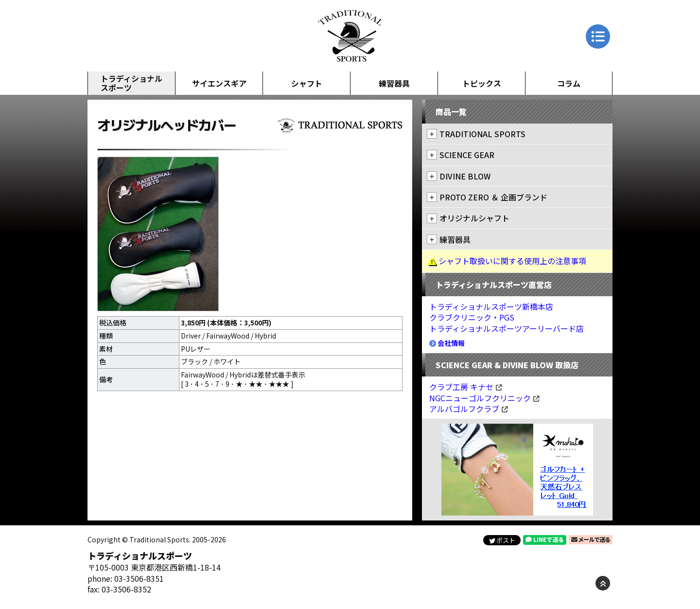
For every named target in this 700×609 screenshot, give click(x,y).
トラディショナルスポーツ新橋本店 (491, 306)
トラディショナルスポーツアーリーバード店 (506, 328)
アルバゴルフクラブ (468, 408)
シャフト (306, 83)
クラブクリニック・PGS (471, 317)
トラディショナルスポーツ (131, 82)
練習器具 (394, 83)
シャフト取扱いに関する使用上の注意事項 (512, 261)
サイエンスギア (219, 83)
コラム (568, 83)
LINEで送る (544, 539)
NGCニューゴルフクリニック (484, 398)
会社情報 (447, 343)
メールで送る (590, 539)
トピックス (481, 83)
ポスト (502, 540)
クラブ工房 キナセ (465, 387)
